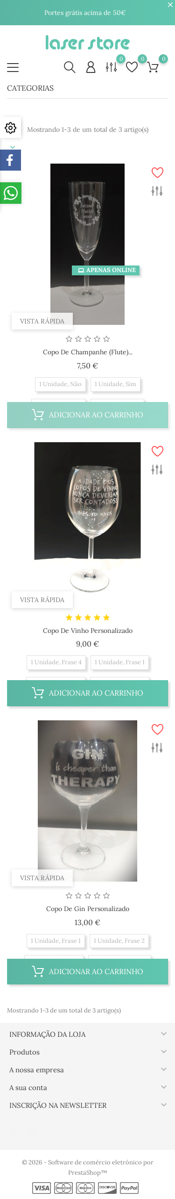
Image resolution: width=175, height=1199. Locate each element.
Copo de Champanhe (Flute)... (88, 352)
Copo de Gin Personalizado (87, 909)
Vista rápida (42, 321)
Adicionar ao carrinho (87, 415)
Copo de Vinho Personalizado (88, 630)
